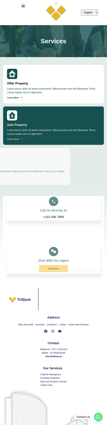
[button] (23, 6)
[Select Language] (89, 12)
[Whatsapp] (98, 417)
